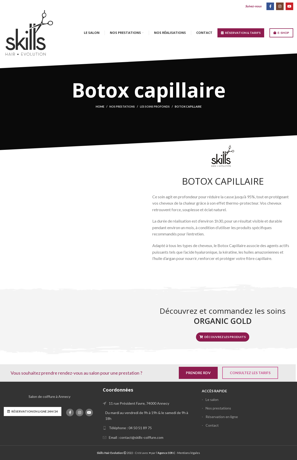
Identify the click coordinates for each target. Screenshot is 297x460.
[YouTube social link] (289, 6)
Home (100, 106)
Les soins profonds (155, 106)
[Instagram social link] (280, 6)
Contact (212, 425)
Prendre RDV (198, 373)
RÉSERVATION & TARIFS (241, 33)
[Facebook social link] (270, 6)
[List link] (148, 428)
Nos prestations (122, 106)
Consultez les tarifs (250, 373)
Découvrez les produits (223, 337)
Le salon (212, 399)
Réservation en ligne (222, 417)
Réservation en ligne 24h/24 (32, 411)
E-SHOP (281, 33)
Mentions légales (188, 452)
